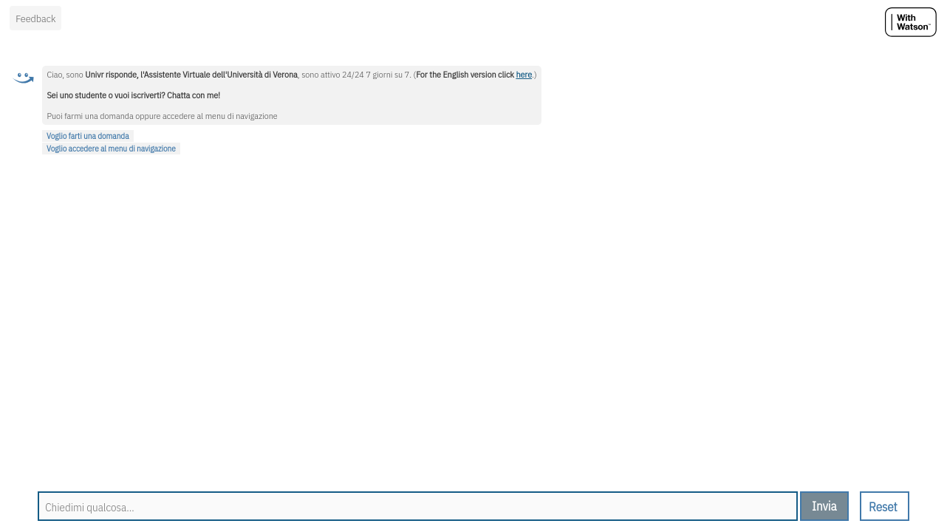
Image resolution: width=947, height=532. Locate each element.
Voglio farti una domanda (88, 136)
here (524, 74)
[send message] (824, 506)
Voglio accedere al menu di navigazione (111, 148)
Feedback (35, 18)
